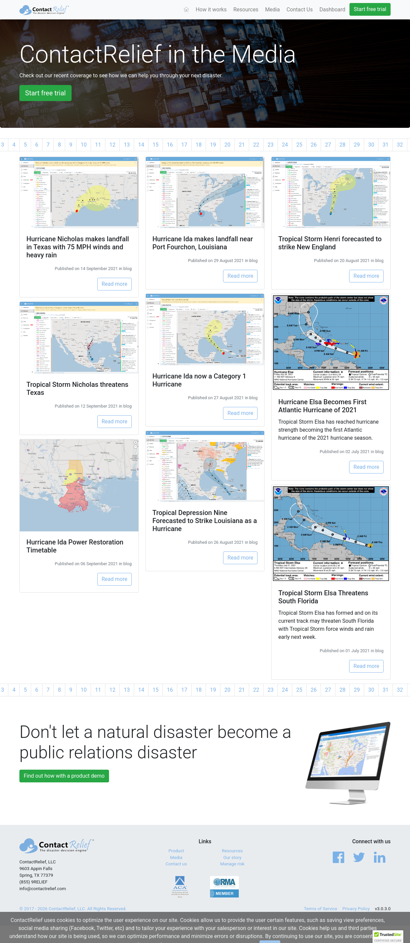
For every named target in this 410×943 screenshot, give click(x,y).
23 (271, 145)
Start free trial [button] (45, 93)
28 (342, 145)
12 (112, 145)
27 (328, 145)
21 (242, 145)
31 (386, 145)
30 (371, 145)
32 (400, 145)
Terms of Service (320, 908)
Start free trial (370, 9)
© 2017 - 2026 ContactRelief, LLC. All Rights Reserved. (72, 908)
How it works (211, 9)
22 (256, 145)
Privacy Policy (356, 908)
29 (357, 145)
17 (184, 145)
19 (213, 145)
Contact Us (300, 9)
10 (84, 145)
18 (199, 145)
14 (141, 145)
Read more (114, 284)
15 (155, 145)
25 (299, 145)
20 (227, 145)
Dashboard (332, 9)
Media (272, 9)
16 (170, 145)
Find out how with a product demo (64, 776)
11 (98, 145)
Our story (232, 857)
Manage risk (232, 863)
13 (127, 145)
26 (314, 145)
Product (176, 850)
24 (285, 145)
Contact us (176, 863)
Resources (246, 9)
